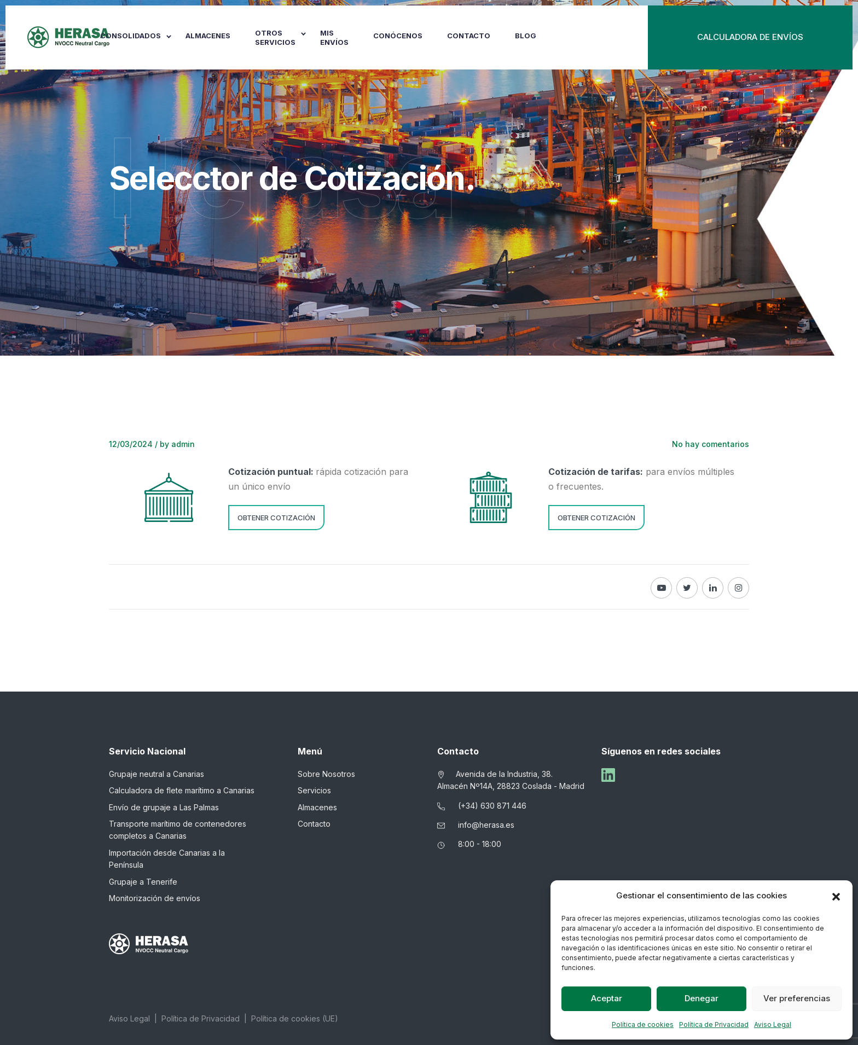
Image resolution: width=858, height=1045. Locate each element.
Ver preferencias (796, 998)
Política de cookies (643, 1024)
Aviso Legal (772, 1024)
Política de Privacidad (714, 1024)
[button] (836, 895)
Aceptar (606, 998)
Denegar (701, 998)
